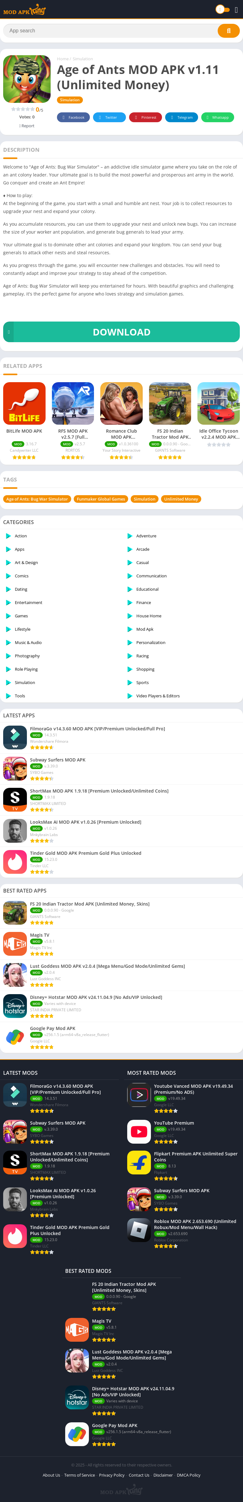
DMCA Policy (189, 1475)
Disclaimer (163, 1475)
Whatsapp (217, 117)
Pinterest (144, 117)
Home (63, 59)
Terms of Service (79, 1475)
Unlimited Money (181, 499)
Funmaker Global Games (101, 499)
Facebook (72, 117)
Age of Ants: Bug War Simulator (37, 499)
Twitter (107, 117)
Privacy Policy (112, 1475)
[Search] (121, 31)
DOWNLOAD (77, 332)
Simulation (83, 59)
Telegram (181, 117)
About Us (51, 1475)
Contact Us (139, 1475)
